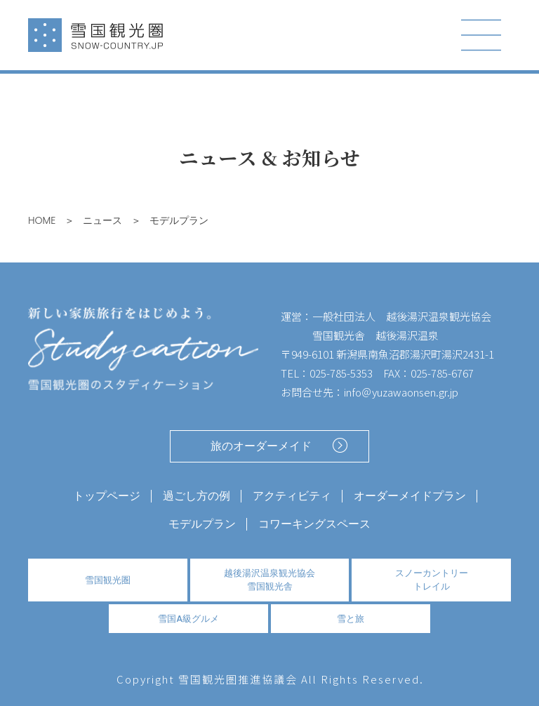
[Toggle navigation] (481, 35)
